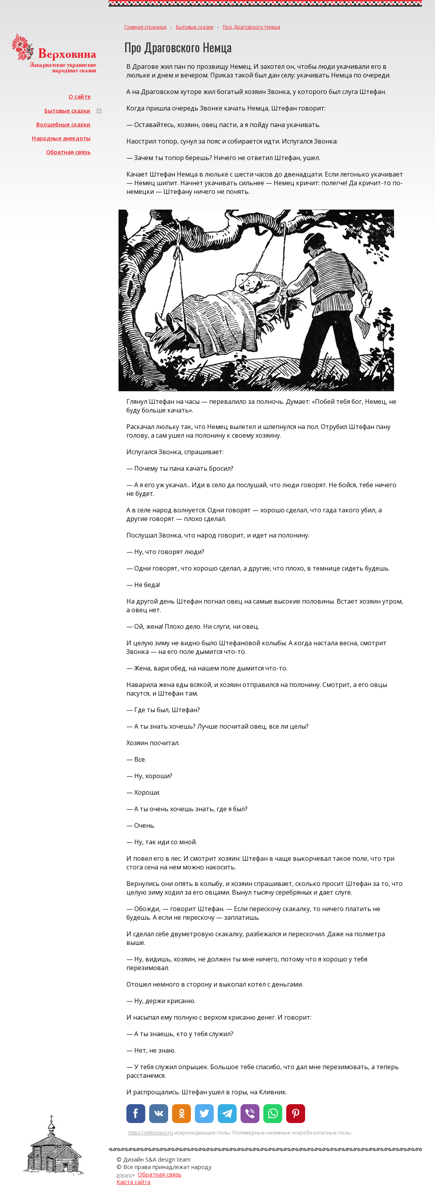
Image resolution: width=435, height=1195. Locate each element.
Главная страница (145, 27)
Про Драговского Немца (251, 27)
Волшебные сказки (63, 124)
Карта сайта (133, 1182)
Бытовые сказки (67, 110)
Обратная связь (68, 152)
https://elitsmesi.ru (150, 1132)
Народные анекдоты (61, 138)
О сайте (79, 96)
